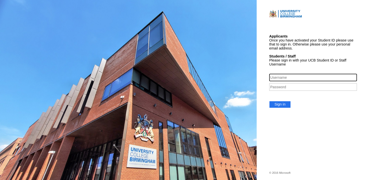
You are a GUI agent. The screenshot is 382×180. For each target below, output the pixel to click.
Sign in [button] (279, 104)
